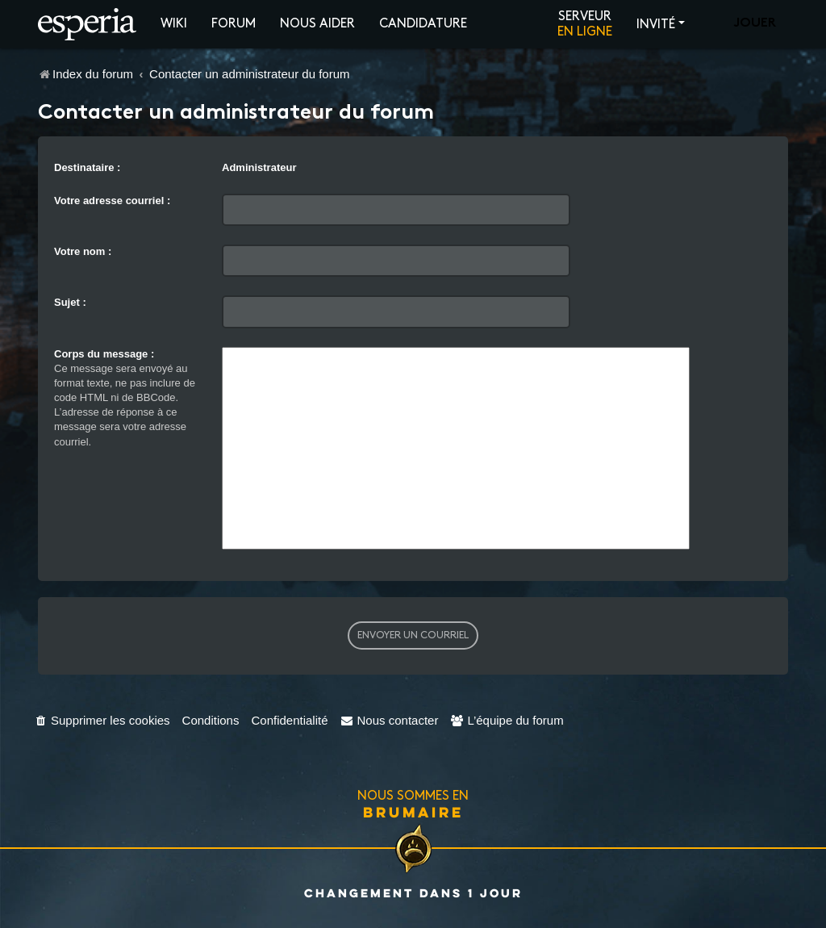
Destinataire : (87, 167)
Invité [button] (655, 25)
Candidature (423, 24)
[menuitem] (102, 720)
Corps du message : (104, 354)
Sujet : (70, 302)
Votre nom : (82, 251)
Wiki (174, 24)
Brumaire (413, 811)
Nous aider (317, 24)
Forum (233, 24)
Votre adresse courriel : (112, 200)
